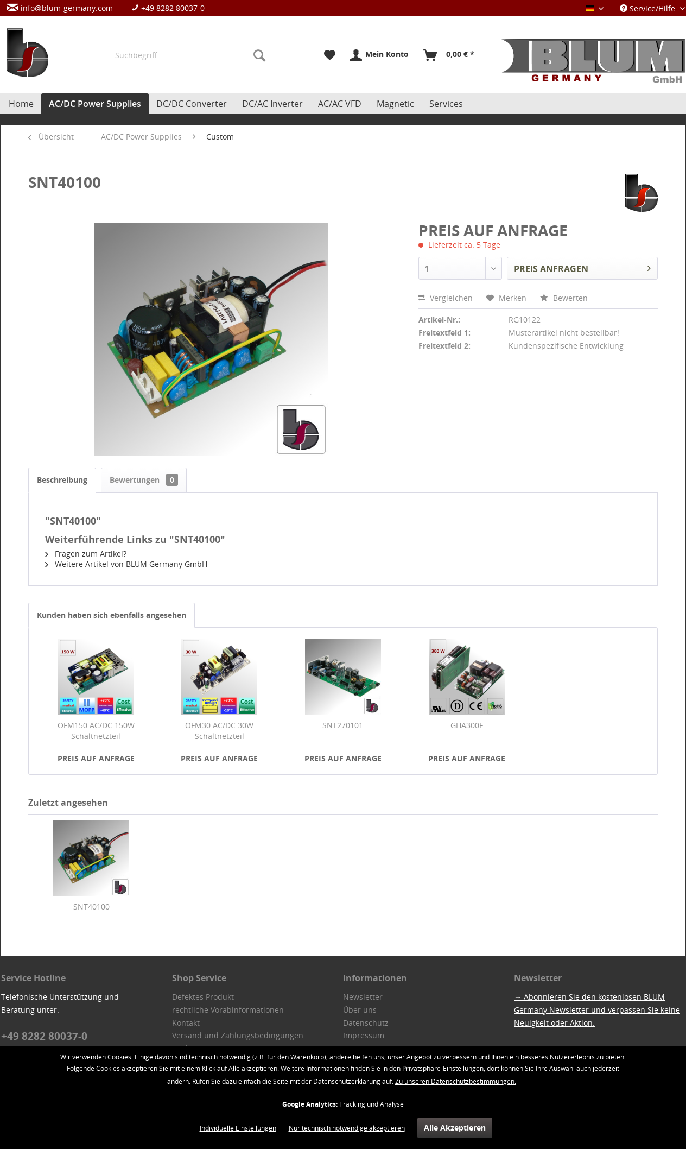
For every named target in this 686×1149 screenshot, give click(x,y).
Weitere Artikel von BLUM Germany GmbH (126, 564)
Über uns (360, 1010)
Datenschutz (366, 1023)
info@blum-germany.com (60, 8)
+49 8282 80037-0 (168, 8)
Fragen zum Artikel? (85, 553)
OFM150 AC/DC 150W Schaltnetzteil (96, 730)
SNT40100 (91, 906)
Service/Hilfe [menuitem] (648, 8)
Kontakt (186, 1023)
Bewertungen (144, 480)
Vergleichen (445, 298)
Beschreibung (62, 480)
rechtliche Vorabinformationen (228, 1010)
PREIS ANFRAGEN (582, 267)
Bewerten (564, 298)
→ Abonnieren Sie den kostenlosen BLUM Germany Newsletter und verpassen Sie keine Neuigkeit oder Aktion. (597, 1010)
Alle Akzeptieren (455, 1127)
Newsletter (363, 997)
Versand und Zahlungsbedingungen (237, 1035)
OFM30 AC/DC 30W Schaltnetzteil (219, 730)
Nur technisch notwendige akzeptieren (347, 1128)
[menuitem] (111, 8)
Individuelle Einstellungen (238, 1128)
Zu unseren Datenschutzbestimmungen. (455, 1081)
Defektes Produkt (203, 997)
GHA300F (466, 725)
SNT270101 (342, 725)
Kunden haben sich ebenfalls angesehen (111, 615)
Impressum (363, 1035)
